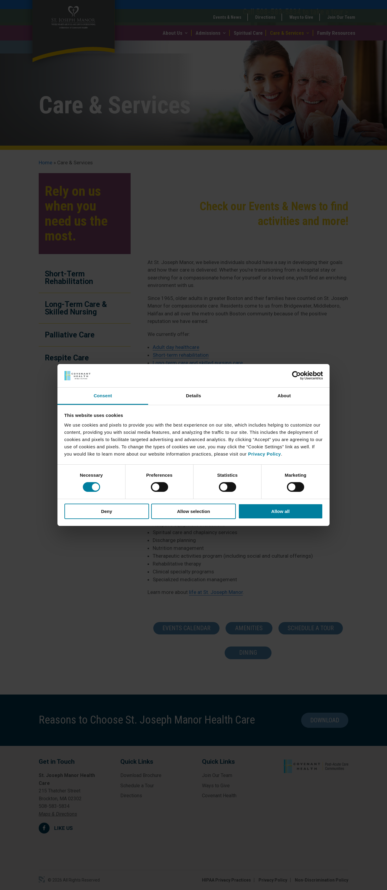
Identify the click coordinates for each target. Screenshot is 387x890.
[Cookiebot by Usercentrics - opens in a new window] (296, 375)
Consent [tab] (103, 395)
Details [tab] (193, 395)
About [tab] (284, 395)
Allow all (280, 511)
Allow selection (193, 511)
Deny (106, 511)
